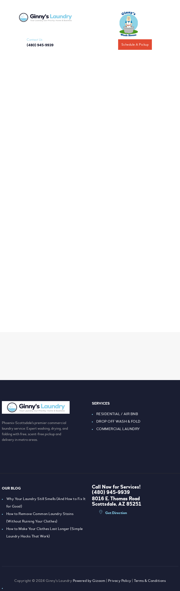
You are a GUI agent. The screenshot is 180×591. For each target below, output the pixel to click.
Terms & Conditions (150, 580)
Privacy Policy (119, 580)
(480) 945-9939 (111, 492)
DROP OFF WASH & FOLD (118, 421)
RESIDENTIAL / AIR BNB (117, 414)
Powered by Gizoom (89, 580)
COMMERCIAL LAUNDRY (118, 429)
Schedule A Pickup (135, 45)
